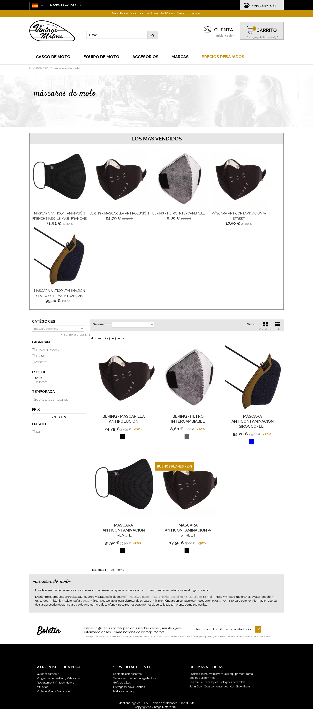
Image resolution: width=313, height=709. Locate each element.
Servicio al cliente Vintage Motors (134, 678)
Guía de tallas (122, 682)
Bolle (86, 600)
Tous (38, 378)
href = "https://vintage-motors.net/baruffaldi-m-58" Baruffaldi (161, 596)
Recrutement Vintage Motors (55, 682)
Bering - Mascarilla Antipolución (119, 213)
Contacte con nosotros (127, 673)
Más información (188, 13)
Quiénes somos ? (47, 673)
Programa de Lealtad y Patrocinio (58, 678)
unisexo (41, 382)
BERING (40, 356)
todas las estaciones (51, 399)
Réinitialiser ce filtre (76, 335)
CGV (145, 703)
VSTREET (41, 362)
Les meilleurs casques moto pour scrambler (218, 682)
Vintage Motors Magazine (53, 691)
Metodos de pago (124, 691)
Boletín (48, 631)
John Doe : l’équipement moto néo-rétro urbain (220, 686)
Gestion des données (164, 703)
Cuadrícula (265, 326)
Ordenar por (102, 324)
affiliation (42, 687)
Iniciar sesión (225, 35)
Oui (37, 432)
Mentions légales (129, 703)
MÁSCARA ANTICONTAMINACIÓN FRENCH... (124, 530)
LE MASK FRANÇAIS (48, 350)
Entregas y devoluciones (129, 687)
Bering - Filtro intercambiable (179, 213)
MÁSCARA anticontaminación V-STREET (188, 530)
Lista (277, 326)
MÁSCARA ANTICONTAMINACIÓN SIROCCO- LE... (252, 421)
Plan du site (187, 703)
